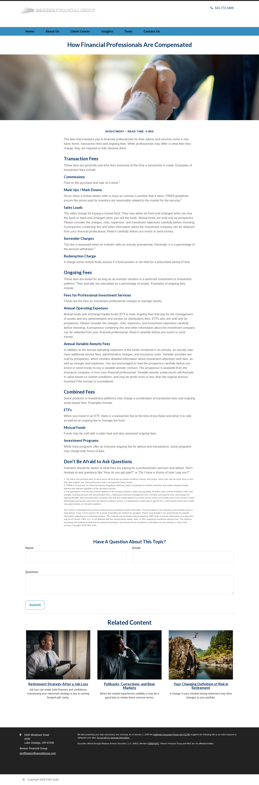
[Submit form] (35, 605)
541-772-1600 (222, 8)
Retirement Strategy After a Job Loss (58, 684)
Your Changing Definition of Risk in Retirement (201, 686)
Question (31, 572)
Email (136, 548)
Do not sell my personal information (113, 738)
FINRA (151, 743)
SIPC (156, 743)
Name (29, 548)
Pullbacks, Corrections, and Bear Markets (129, 686)
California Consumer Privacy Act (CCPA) (171, 734)
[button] (52, 31)
